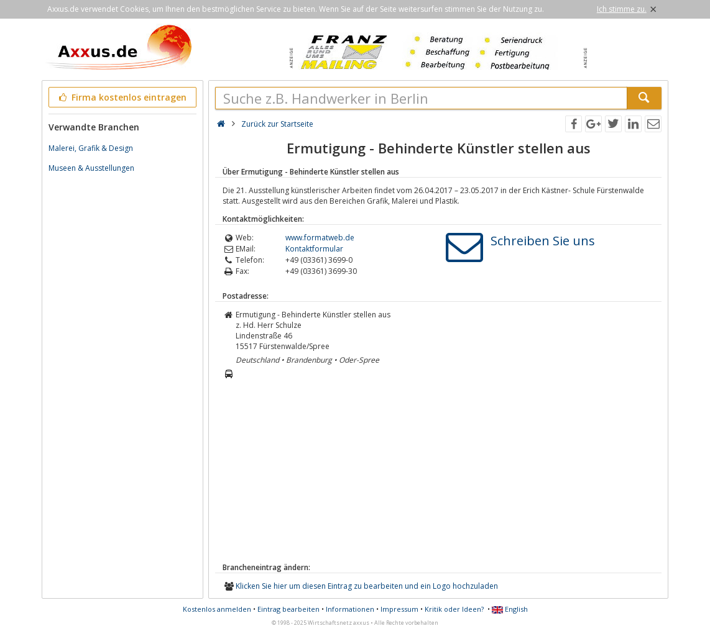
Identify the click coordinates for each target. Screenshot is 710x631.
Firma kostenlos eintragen (122, 97)
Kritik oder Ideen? (454, 609)
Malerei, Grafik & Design (90, 148)
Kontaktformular (314, 248)
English (510, 609)
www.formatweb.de (319, 237)
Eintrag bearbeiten (288, 609)
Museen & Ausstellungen (91, 168)
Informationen (350, 609)
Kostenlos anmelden (217, 609)
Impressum (399, 609)
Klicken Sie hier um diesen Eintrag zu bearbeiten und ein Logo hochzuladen (367, 586)
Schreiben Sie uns (543, 240)
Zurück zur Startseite (277, 124)
